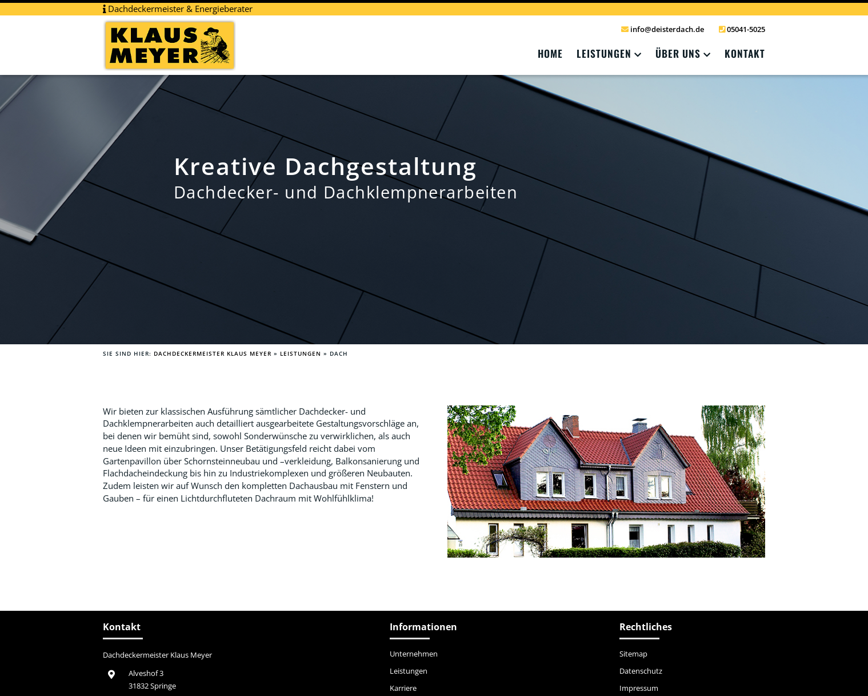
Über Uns (678, 53)
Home (550, 53)
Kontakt (745, 53)
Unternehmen (414, 654)
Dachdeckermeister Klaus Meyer (212, 353)
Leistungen (604, 53)
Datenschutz (640, 671)
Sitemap (633, 654)
